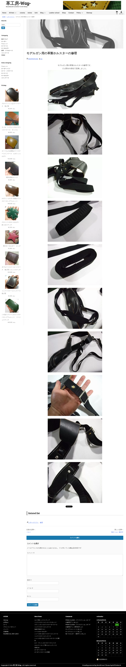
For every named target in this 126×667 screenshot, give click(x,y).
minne (30, 13)
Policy (79, 13)
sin (41, 59)
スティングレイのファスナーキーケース (45, 624)
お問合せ (5, 622)
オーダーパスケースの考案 (42, 652)
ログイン (121, 13)
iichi (36, 13)
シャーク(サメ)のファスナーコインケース (46, 634)
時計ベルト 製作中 (117, 532)
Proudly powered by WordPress (93, 665)
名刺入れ (37, 647)
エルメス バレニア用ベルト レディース (45, 645)
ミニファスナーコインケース (42, 627)
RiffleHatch (116, 665)
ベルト (28, 532)
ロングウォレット (70, 629)
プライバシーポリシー (9, 627)
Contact (71, 13)
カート (5, 624)
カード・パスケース (7, 71)
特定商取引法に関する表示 (11, 634)
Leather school (54, 13)
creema (22, 13)
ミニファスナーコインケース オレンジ (45, 622)
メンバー (5, 629)
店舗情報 (5, 631)
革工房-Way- (18, 3)
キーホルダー (5, 48)
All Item (11, 13)
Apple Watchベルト (39, 629)
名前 (29, 580)
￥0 (117, 13)
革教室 (3, 55)
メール (30, 588)
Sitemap (89, 13)
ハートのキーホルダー (40, 631)
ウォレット (4, 43)
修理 (41, 522)
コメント (31, 553)
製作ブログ (4, 39)
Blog (42, 13)
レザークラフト (33, 522)
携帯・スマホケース (7, 50)
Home (4, 13)
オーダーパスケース (40, 650)
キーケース (4, 46)
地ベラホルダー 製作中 (72, 634)
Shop (64, 13)
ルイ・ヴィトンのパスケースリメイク (45, 643)
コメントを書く (75, 537)
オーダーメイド (5, 68)
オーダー (3, 41)
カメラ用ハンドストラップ (42, 620)
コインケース (5, 53)
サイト (29, 596)
